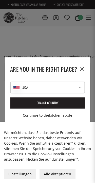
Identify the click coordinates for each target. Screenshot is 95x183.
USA (25, 87)
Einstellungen (20, 174)
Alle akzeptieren (57, 174)
